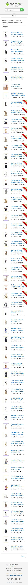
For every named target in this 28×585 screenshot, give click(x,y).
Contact (20, 573)
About (7, 573)
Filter (14, 16)
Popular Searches (18, 575)
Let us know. (12, 566)
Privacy (16, 573)
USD (14, 13)
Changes (11, 573)
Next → (23, 556)
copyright (9, 582)
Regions (12, 575)
